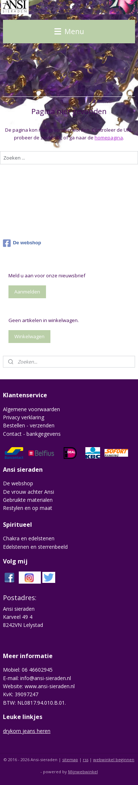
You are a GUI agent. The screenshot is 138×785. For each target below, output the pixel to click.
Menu (69, 31)
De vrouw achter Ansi (28, 491)
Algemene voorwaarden (31, 409)
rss (85, 759)
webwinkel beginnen (113, 759)
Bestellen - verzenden (28, 425)
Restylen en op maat (27, 507)
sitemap (70, 759)
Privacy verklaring (23, 417)
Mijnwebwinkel (83, 771)
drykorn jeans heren (26, 730)
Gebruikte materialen (28, 499)
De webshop (22, 243)
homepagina (109, 137)
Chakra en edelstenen (28, 538)
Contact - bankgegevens (32, 433)
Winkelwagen (29, 336)
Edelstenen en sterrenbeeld (35, 546)
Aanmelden (27, 291)
